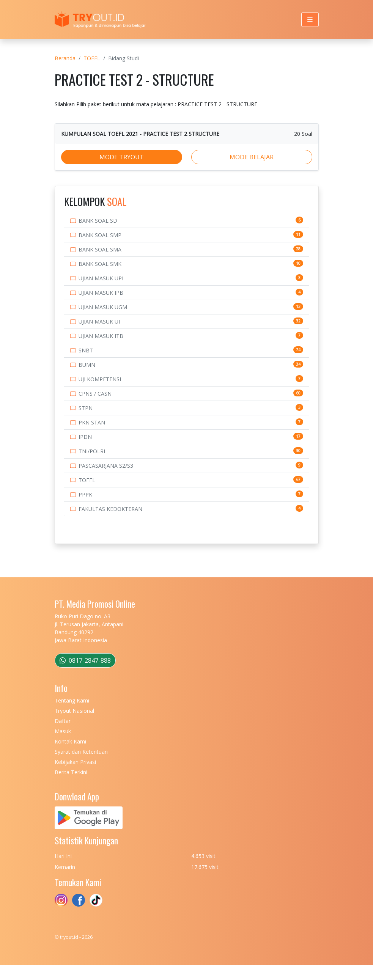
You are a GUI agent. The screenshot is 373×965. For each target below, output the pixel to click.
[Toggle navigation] (310, 19)
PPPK (85, 494)
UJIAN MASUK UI (99, 321)
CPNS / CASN (95, 393)
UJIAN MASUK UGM (103, 307)
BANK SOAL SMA (100, 249)
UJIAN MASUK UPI (101, 278)
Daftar (63, 721)
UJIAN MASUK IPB (101, 292)
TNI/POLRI (92, 451)
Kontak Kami (70, 741)
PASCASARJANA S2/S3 (106, 465)
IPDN (85, 436)
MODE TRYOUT (121, 157)
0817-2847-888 (85, 660)
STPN (86, 408)
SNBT (86, 350)
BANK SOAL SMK (100, 263)
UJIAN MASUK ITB (101, 335)
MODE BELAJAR (252, 157)
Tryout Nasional (74, 710)
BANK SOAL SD (98, 220)
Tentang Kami (72, 700)
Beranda (65, 58)
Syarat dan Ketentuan (81, 751)
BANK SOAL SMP (100, 235)
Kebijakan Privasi (75, 761)
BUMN (87, 364)
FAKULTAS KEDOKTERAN (110, 508)
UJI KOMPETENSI (100, 379)
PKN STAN (92, 422)
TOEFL (91, 58)
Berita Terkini (71, 772)
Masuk (63, 731)
